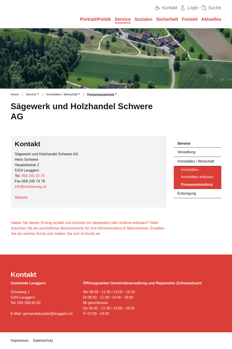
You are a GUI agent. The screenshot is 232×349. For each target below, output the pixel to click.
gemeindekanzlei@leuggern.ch (48, 314)
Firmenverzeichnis (197, 186)
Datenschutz (43, 340)
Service (123, 19)
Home (15, 94)
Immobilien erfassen (197, 177)
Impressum (20, 340)
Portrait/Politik (95, 19)
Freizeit (190, 19)
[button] (32, 95)
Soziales (143, 19)
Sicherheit (167, 19)
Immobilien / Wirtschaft (195, 161)
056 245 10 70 (32, 176)
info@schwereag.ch (31, 187)
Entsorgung (186, 193)
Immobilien (189, 170)
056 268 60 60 (28, 303)
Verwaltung (186, 152)
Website (23, 197)
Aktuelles (211, 19)
